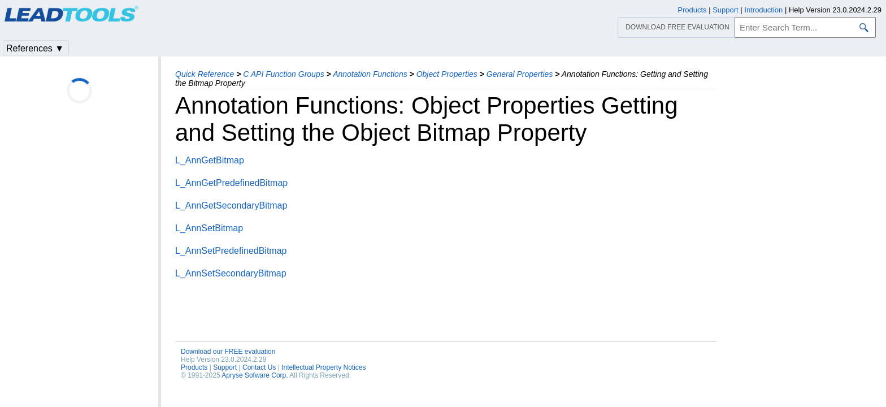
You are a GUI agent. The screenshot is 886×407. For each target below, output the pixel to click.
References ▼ (35, 48)
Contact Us (259, 367)
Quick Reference (204, 74)
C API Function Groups (283, 74)
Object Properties (446, 74)
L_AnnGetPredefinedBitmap (231, 183)
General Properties (520, 74)
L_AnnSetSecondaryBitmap (230, 273)
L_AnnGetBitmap (209, 160)
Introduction (763, 10)
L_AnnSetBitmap (209, 228)
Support (225, 367)
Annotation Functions (370, 74)
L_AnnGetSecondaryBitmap (231, 205)
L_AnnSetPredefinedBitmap (230, 251)
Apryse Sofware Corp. (255, 375)
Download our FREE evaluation (228, 352)
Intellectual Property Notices (323, 367)
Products (194, 367)
